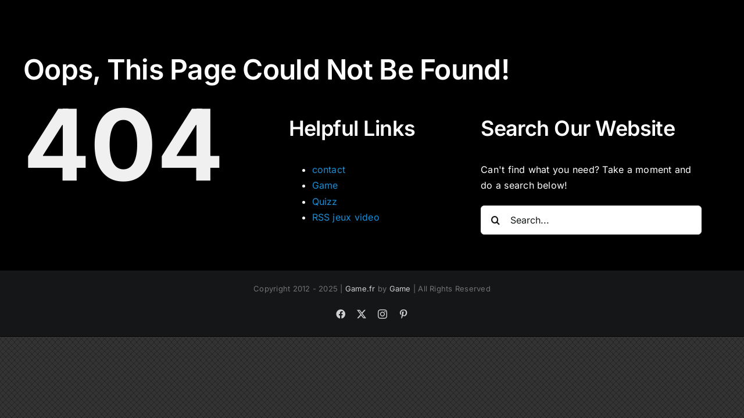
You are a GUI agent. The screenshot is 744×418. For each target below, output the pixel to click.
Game (325, 185)
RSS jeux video (346, 217)
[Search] (495, 220)
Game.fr (360, 288)
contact (329, 169)
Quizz (325, 201)
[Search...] (591, 220)
